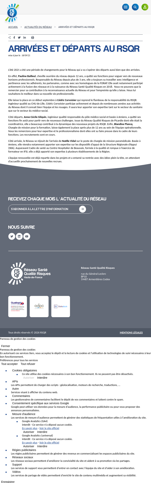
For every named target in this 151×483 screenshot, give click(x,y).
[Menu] (125, 7)
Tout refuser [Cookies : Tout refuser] (28, 363)
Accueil (13, 27)
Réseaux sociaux (22, 457)
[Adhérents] (144, 7)
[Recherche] (135, 7)
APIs (15, 381)
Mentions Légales (131, 332)
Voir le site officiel (49, 428)
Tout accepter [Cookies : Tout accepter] (9, 363)
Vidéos (16, 471)
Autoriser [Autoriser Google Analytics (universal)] (28, 446)
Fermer (5, 346)
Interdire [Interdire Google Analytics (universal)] (42, 446)
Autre (15, 388)
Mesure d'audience (23, 414)
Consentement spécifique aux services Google (40, 403)
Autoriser (28, 377)
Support (17, 464)
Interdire (42, 377)
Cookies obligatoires (24, 370)
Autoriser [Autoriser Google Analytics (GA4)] (28, 431)
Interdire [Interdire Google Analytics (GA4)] (42, 431)
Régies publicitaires (24, 450)
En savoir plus (29, 428)
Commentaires (21, 396)
